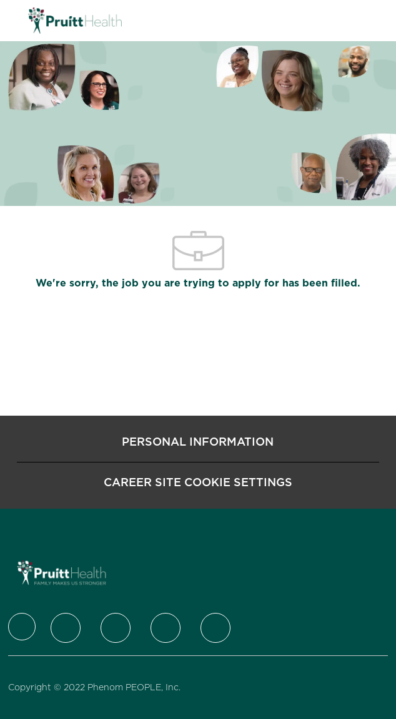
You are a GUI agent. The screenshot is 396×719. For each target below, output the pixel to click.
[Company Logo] (75, 20)
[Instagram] (166, 628)
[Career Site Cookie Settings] (198, 482)
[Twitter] (66, 628)
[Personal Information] (197, 442)
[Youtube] (215, 628)
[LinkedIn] (116, 628)
